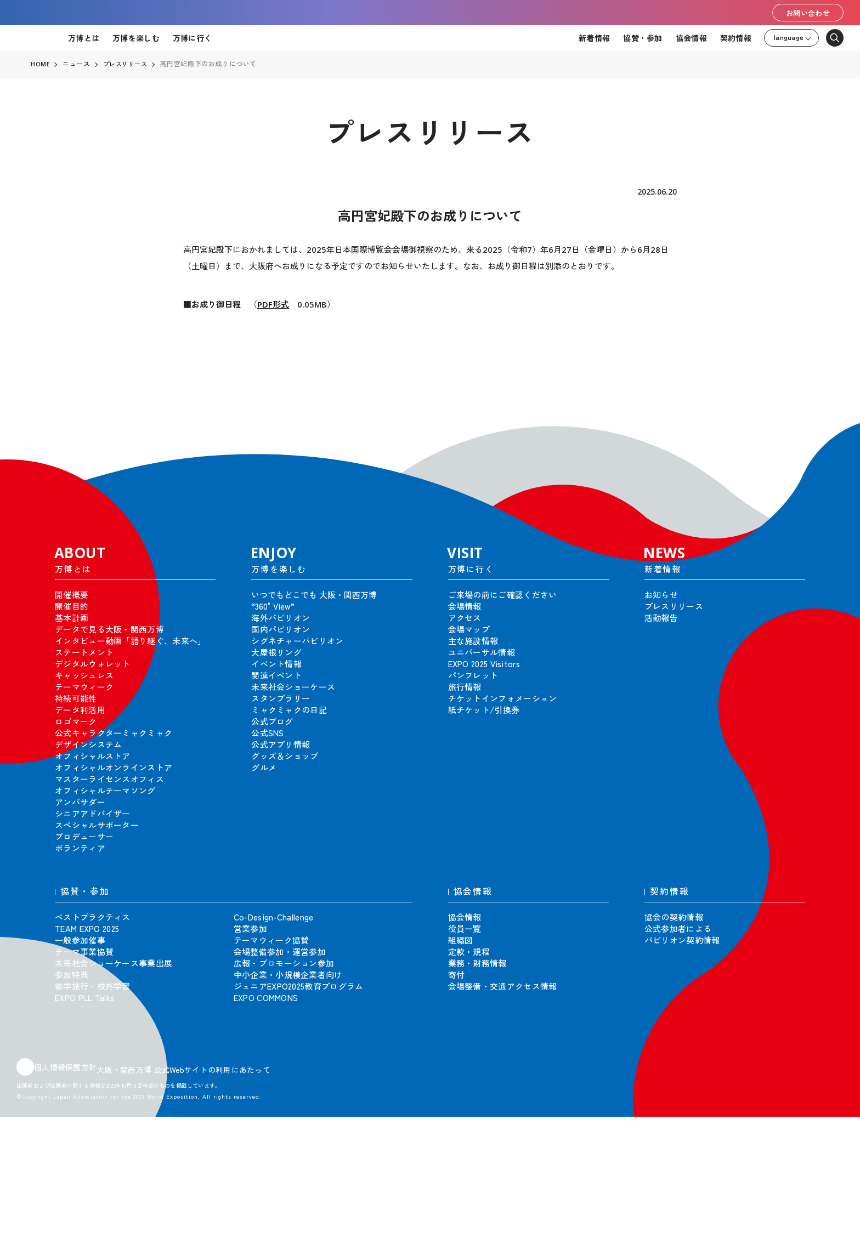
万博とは (83, 37)
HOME (40, 64)
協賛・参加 (642, 37)
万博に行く (192, 37)
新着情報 (594, 37)
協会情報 (691, 37)
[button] (827, 433)
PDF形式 (273, 304)
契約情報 (735, 37)
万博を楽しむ (136, 37)
